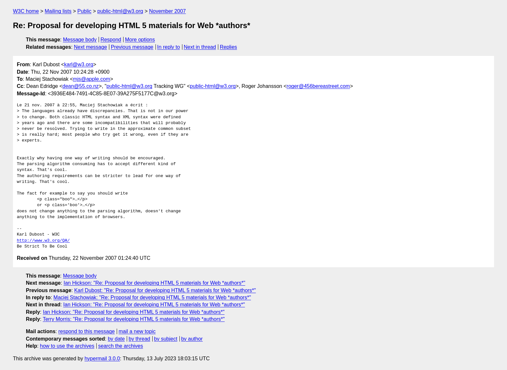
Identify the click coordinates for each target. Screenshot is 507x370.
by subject (165, 339)
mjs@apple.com (91, 79)
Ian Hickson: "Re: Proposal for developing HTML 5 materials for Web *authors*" (154, 283)
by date (116, 339)
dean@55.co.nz (80, 86)
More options (140, 39)
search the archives (120, 346)
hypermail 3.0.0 (102, 358)
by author (192, 339)
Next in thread (200, 47)
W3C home (26, 11)
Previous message (132, 47)
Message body (80, 39)
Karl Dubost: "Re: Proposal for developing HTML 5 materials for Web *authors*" (165, 290)
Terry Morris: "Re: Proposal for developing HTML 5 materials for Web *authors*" (134, 319)
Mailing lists (58, 11)
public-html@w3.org (120, 11)
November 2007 (167, 11)
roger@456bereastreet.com (318, 86)
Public (84, 11)
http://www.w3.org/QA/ (43, 241)
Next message (90, 47)
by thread (139, 339)
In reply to (168, 47)
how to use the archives (67, 346)
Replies (228, 47)
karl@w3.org (78, 64)
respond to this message (86, 331)
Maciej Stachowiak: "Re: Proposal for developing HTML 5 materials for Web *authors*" (152, 297)
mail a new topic (137, 331)
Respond (111, 39)
